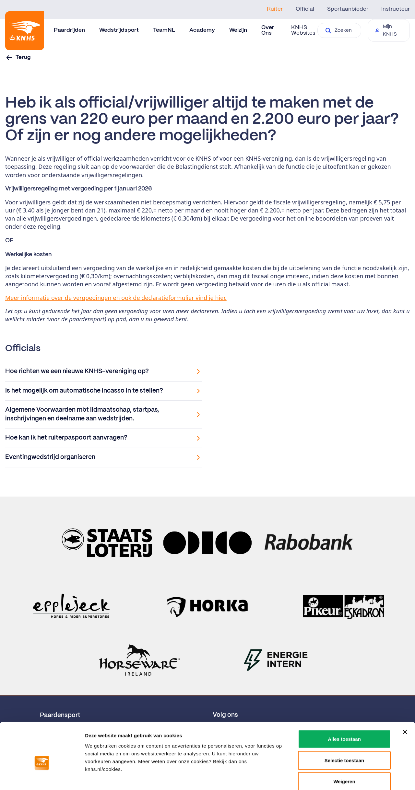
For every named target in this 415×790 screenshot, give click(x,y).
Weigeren (344, 747)
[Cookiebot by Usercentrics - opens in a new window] (42, 777)
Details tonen (350, 777)
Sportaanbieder (347, 9)
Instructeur (395, 9)
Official (305, 9)
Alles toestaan (344, 705)
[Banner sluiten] (405, 698)
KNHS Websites (303, 30)
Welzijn (238, 30)
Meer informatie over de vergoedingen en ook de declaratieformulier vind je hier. (116, 298)
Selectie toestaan (344, 726)
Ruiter (275, 9)
